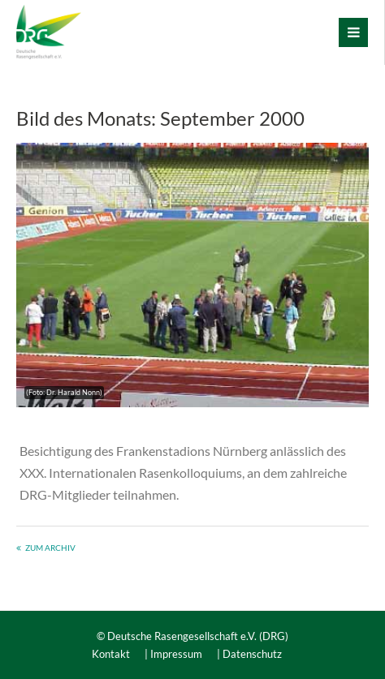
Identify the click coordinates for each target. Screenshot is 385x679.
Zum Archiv (50, 547)
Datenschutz (252, 653)
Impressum (176, 653)
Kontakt (111, 653)
